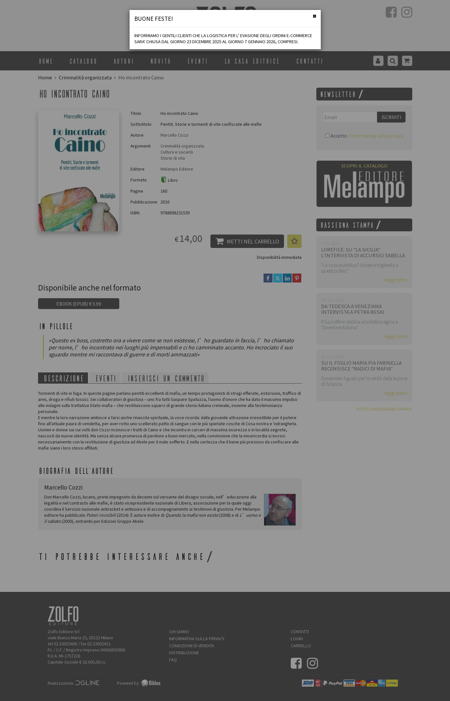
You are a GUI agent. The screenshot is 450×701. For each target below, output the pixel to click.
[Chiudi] (314, 16)
